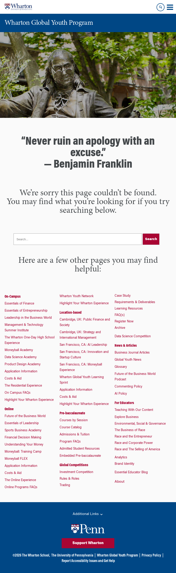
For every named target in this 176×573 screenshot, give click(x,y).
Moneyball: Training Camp (23, 452)
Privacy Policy (151, 555)
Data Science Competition (133, 336)
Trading (65, 485)
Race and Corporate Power (134, 443)
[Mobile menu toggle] (170, 7)
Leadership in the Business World (28, 318)
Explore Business (127, 417)
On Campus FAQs (17, 393)
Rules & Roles (69, 479)
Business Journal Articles (132, 352)
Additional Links (88, 514)
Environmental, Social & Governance (140, 424)
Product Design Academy (23, 364)
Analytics (121, 457)
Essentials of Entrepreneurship (26, 311)
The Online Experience (20, 480)
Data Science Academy (21, 357)
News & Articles (126, 346)
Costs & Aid (13, 378)
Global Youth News (128, 360)
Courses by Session (74, 420)
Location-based (71, 313)
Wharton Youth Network (77, 296)
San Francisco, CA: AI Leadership (83, 345)
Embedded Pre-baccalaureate (80, 456)
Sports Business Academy (23, 430)
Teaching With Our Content (134, 410)
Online (9, 409)
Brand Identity (124, 464)
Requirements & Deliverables (135, 302)
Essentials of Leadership (22, 423)
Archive (120, 328)
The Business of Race (130, 430)
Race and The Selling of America (137, 449)
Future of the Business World (25, 416)
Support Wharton (88, 543)
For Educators (124, 403)
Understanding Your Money (24, 444)
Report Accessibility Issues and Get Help (88, 561)
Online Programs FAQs (21, 487)
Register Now (124, 321)
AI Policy (121, 394)
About (119, 482)
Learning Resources (129, 308)
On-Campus (13, 297)
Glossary (121, 367)
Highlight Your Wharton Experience (29, 400)
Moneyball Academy (19, 350)
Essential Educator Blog (131, 472)
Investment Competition (76, 472)
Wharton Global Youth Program (117, 555)
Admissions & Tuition (75, 434)
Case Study (123, 296)
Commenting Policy (128, 386)
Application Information (21, 371)
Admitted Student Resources (80, 449)
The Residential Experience (23, 386)
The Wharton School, (36, 555)
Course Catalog (71, 427)
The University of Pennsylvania (72, 555)
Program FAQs (70, 441)
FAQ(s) (120, 315)
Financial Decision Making (23, 437)
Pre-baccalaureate (72, 413)
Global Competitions (74, 465)
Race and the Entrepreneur (133, 436)
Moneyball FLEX (16, 459)
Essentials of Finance (19, 303)
